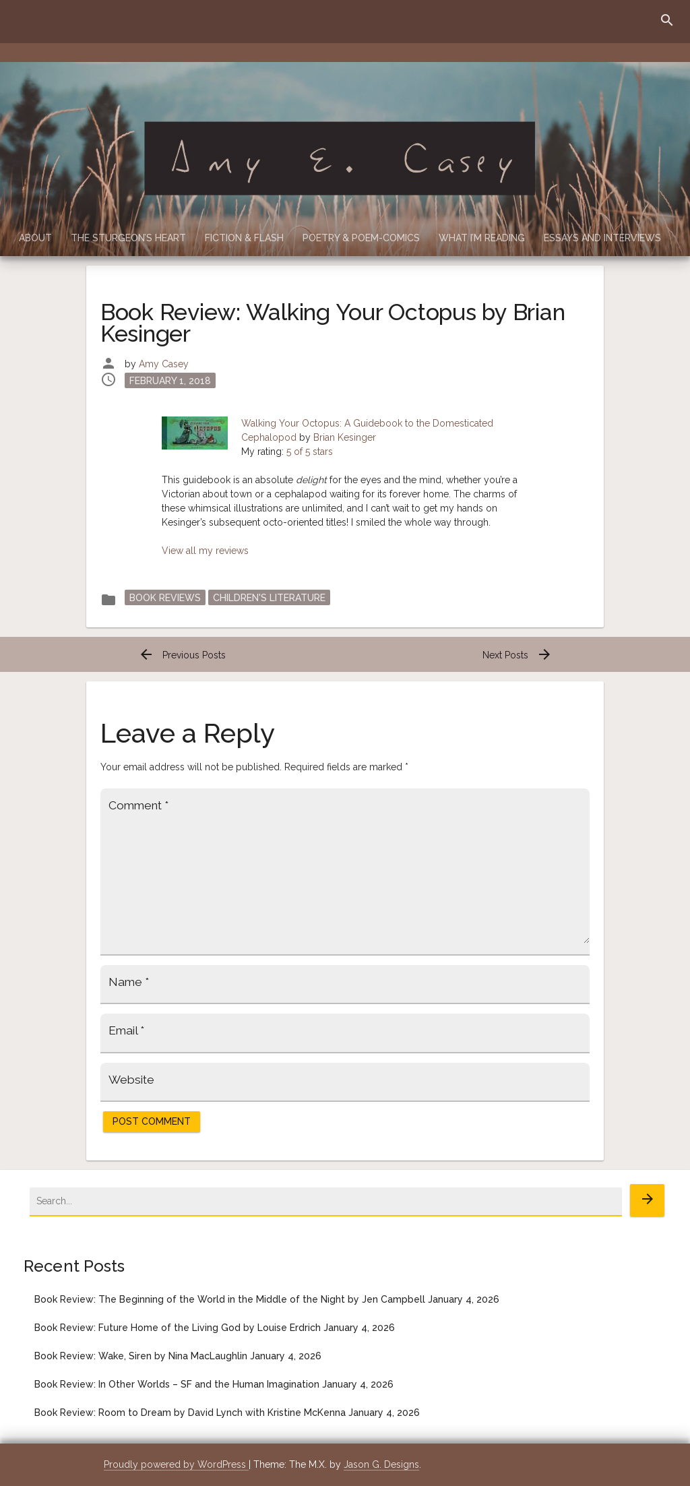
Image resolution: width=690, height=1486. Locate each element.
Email (126, 1030)
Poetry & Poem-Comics (361, 238)
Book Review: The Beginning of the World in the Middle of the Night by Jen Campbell (229, 1299)
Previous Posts (182, 655)
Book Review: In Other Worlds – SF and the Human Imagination (176, 1384)
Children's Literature (269, 597)
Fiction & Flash (244, 238)
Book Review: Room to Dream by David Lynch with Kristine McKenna (190, 1412)
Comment (138, 805)
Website (131, 1079)
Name (128, 982)
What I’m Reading (482, 238)
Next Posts (517, 655)
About (35, 238)
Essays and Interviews (602, 238)
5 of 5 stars (309, 451)
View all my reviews (205, 550)
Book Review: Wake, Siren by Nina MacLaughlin (140, 1356)
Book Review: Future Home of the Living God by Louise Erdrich (177, 1327)
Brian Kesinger (344, 437)
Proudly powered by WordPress (176, 1464)
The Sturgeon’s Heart (128, 238)
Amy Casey (164, 364)
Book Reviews (165, 597)
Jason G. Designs (381, 1464)
